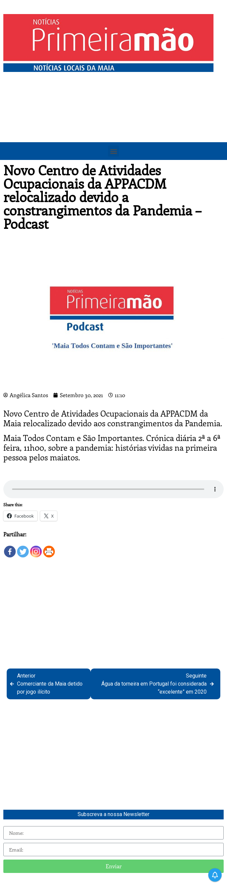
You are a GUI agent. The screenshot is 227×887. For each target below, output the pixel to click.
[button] (113, 151)
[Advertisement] (113, 125)
